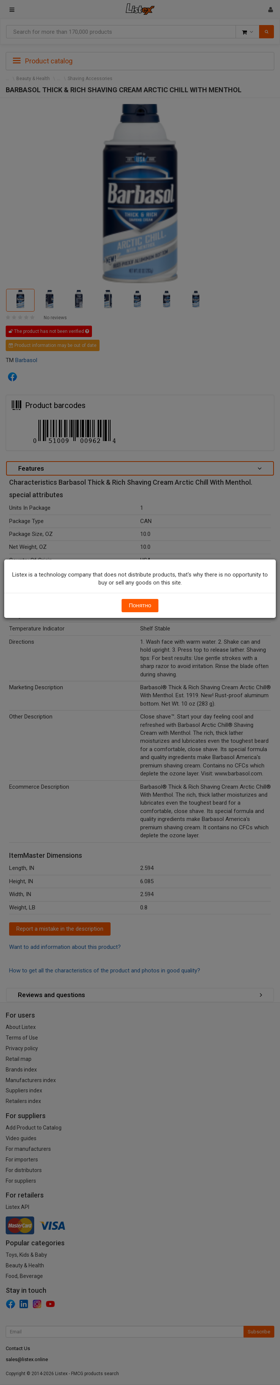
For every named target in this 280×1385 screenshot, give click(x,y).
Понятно (140, 605)
